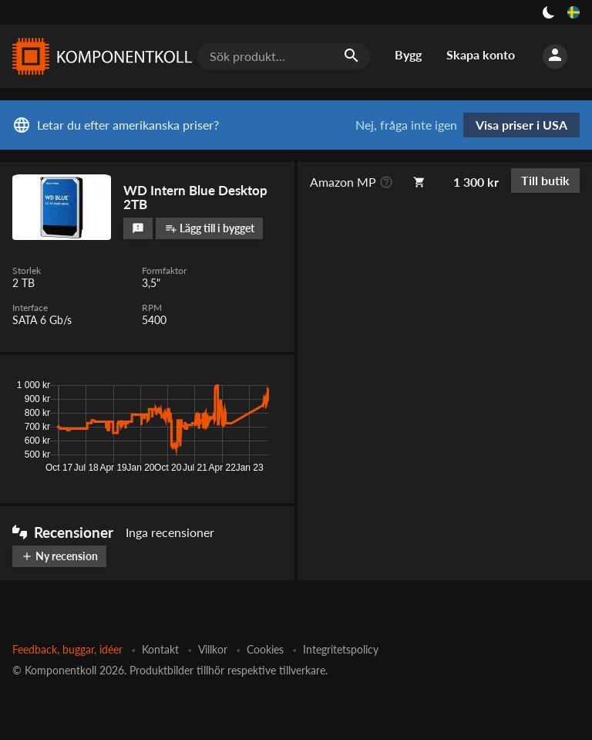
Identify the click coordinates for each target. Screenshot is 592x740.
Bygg (408, 54)
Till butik (545, 180)
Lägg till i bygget (209, 228)
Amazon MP (343, 181)
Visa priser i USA (521, 124)
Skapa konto (480, 54)
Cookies (265, 649)
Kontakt (160, 649)
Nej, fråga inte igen (406, 125)
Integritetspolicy (340, 649)
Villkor (212, 649)
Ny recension (59, 556)
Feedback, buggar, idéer (67, 649)
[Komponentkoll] (98, 56)
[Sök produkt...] (283, 56)
